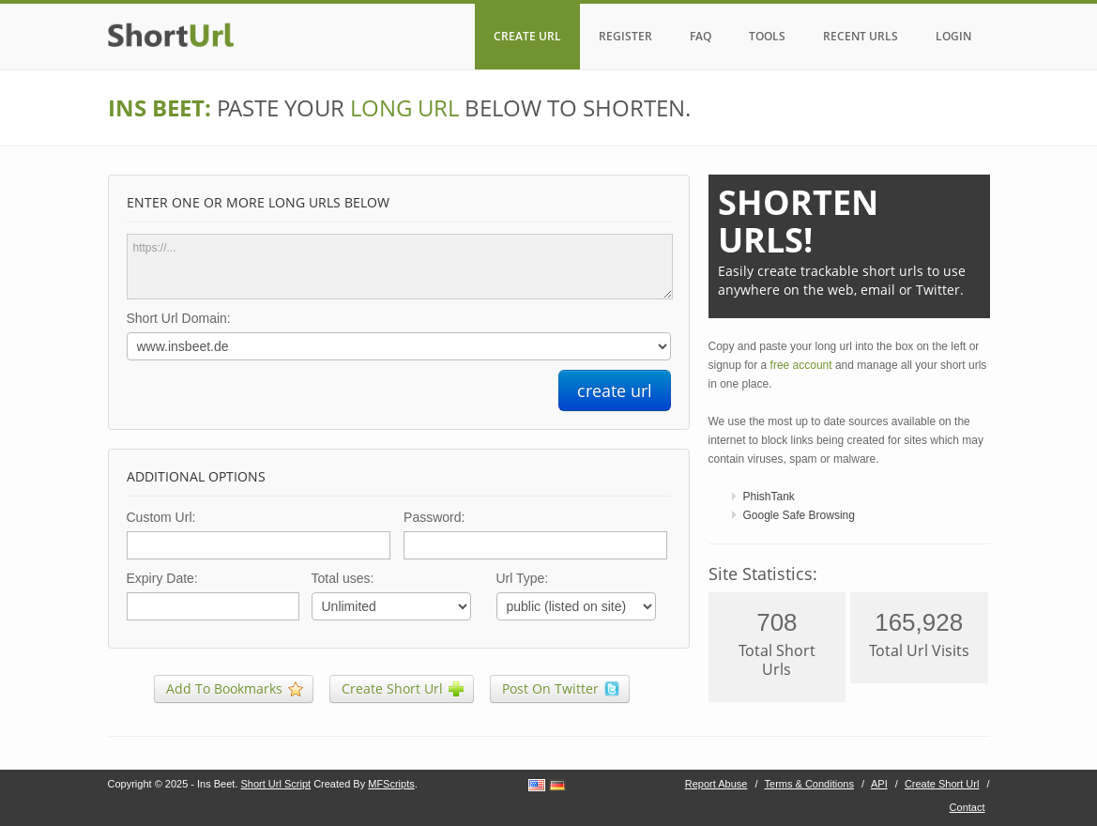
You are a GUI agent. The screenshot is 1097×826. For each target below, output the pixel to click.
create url (614, 390)
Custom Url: (161, 517)
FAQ (700, 36)
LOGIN (953, 36)
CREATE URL (527, 36)
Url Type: (522, 578)
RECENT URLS (860, 36)
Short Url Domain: (179, 318)
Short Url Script (276, 783)
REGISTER (625, 36)
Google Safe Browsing (799, 515)
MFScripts (391, 783)
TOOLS (767, 36)
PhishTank (769, 496)
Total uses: (343, 578)
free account (801, 365)
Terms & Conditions (809, 783)
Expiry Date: (162, 578)
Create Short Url (942, 783)
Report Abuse (716, 783)
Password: (434, 517)
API (879, 783)
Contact (967, 807)
